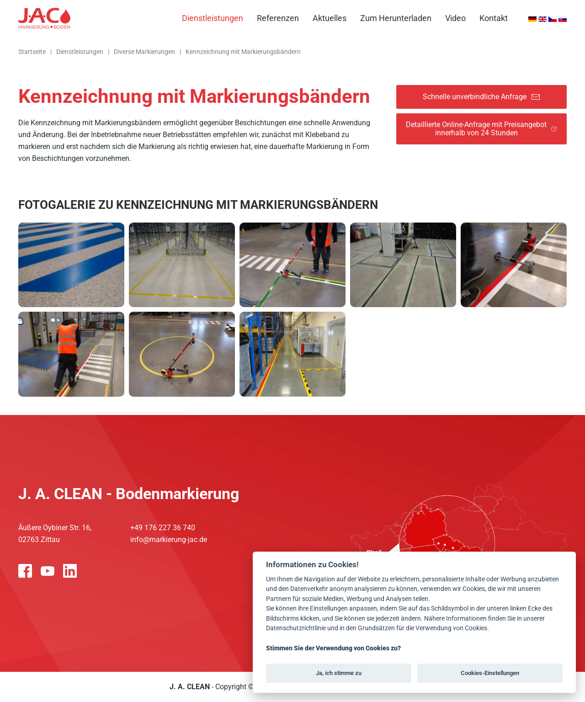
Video (455, 18)
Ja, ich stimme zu (339, 673)
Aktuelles (329, 18)
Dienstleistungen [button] (212, 18)
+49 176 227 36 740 (162, 527)
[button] (71, 265)
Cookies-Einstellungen (490, 673)
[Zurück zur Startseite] (44, 18)
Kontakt (493, 18)
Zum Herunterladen (395, 18)
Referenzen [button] (278, 18)
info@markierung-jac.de (168, 539)
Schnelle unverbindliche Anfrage (481, 96)
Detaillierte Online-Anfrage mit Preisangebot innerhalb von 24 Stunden (481, 128)
